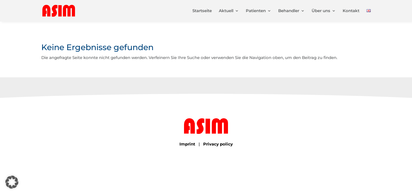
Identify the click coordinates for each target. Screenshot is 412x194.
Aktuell (226, 11)
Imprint (187, 144)
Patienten (256, 11)
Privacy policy (218, 144)
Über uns (321, 11)
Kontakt (351, 11)
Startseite (202, 11)
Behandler (288, 11)
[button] (12, 182)
